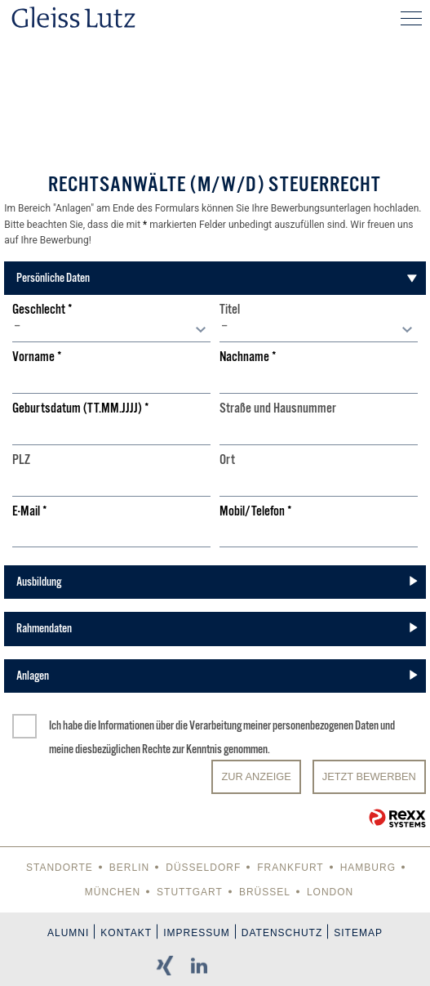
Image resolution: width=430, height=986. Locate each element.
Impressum (196, 933)
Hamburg (368, 867)
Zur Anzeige (255, 776)
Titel (229, 310)
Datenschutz (282, 933)
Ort (227, 460)
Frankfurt (290, 867)
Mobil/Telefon (255, 512)
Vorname (37, 357)
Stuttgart (190, 892)
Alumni (68, 933)
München (112, 892)
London (330, 892)
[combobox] (111, 330)
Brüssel (264, 892)
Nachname (248, 357)
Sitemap (358, 933)
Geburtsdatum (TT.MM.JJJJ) (80, 409)
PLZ (21, 460)
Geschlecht (42, 310)
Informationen (126, 725)
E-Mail (29, 512)
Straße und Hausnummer (277, 409)
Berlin (129, 867)
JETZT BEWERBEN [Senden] (369, 776)
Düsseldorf (203, 867)
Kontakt (126, 933)
